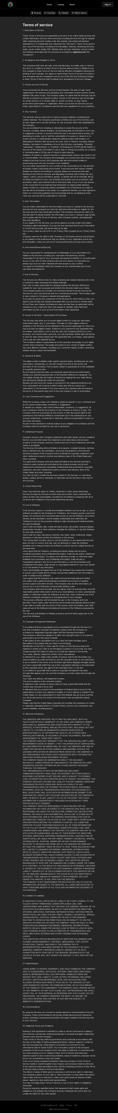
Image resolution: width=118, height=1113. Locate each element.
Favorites (49, 13)
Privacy (69, 1105)
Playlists (63, 13)
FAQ (75, 1105)
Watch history (79, 13)
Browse (36, 13)
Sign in (108, 4)
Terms (61, 1105)
